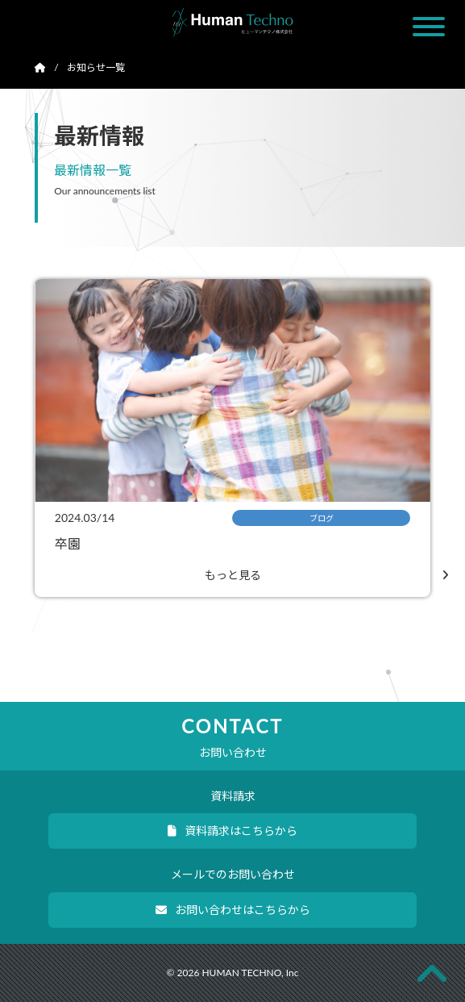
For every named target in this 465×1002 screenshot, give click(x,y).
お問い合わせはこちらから (233, 909)
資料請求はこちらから (232, 830)
